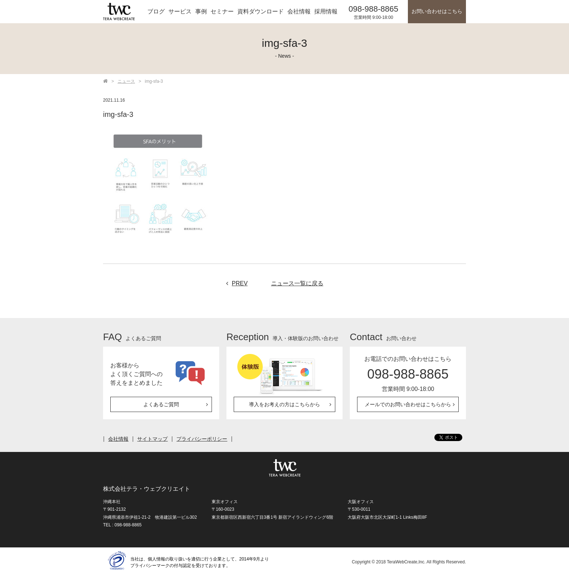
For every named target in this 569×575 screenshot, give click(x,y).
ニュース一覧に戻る (297, 283)
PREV (235, 283)
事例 (201, 11)
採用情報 (325, 11)
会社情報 (299, 11)
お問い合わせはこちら (437, 11)
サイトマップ (152, 439)
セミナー (222, 11)
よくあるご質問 (161, 404)
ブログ (156, 11)
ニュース (126, 81)
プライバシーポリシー (201, 439)
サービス (180, 11)
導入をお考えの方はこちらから (284, 404)
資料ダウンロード (260, 11)
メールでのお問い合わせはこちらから (408, 404)
